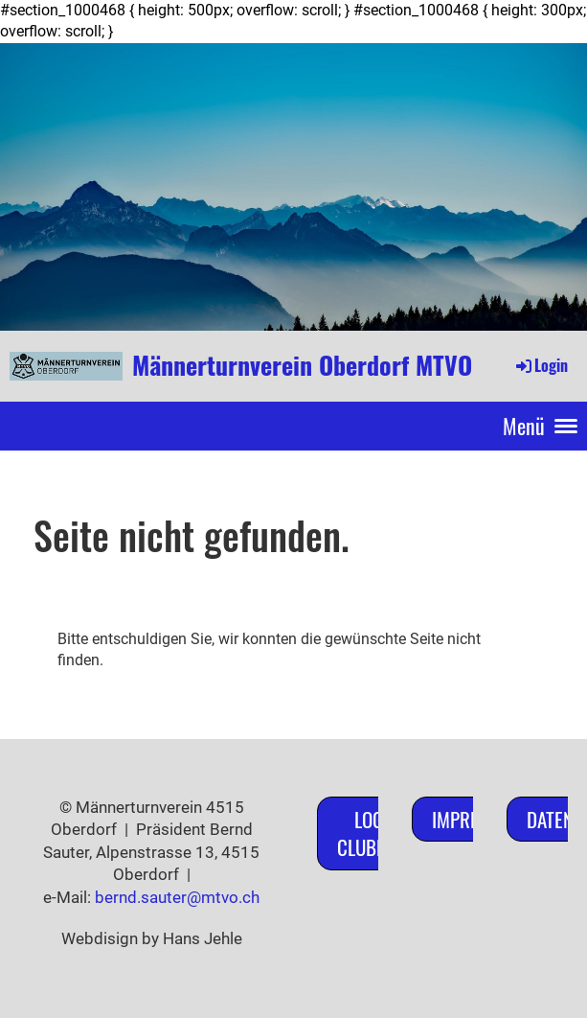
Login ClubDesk (376, 833)
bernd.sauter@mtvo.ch (177, 897)
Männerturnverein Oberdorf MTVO (302, 365)
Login (540, 365)
